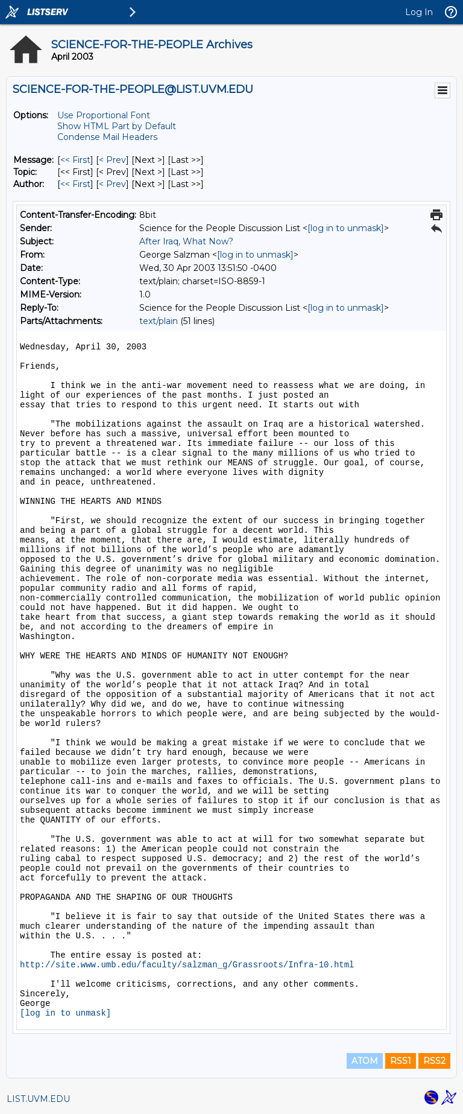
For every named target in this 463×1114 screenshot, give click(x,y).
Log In (419, 12)
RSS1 (400, 1060)
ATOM (364, 1060)
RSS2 (434, 1060)
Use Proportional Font (103, 115)
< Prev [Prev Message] (112, 159)
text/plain (158, 321)
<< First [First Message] (75, 159)
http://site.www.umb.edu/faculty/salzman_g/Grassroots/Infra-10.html (187, 965)
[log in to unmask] (345, 228)
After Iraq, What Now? (186, 241)
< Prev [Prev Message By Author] (112, 184)
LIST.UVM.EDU (38, 1098)
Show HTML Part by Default (116, 126)
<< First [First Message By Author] (75, 184)
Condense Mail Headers (107, 137)
